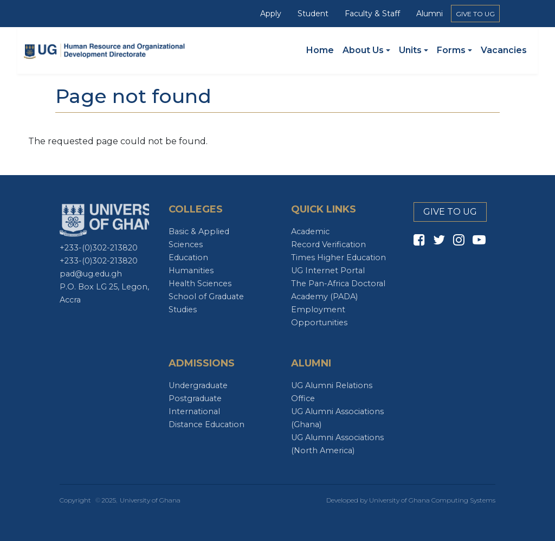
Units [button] (410, 50)
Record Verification (328, 244)
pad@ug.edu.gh (91, 274)
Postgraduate (195, 398)
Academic (310, 231)
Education (188, 257)
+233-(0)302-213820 (99, 248)
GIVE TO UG (475, 14)
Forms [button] (451, 50)
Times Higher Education (338, 257)
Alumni (429, 13)
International (194, 411)
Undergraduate (198, 385)
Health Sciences (200, 283)
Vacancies (504, 50)
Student (313, 13)
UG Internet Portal (328, 270)
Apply (270, 13)
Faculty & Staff (372, 13)
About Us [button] (363, 50)
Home (320, 50)
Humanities (191, 270)
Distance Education (206, 424)
